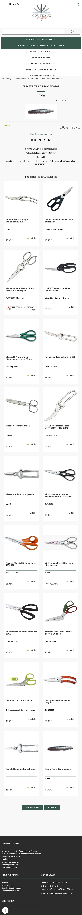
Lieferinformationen (10, 862)
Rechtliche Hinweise (10, 891)
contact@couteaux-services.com (57, 893)
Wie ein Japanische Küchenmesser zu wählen (21, 854)
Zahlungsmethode (10, 865)
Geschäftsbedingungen (12, 888)
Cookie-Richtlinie (9, 867)
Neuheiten (6, 859)
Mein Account (8, 885)
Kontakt (5, 882)
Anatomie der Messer (11, 856)
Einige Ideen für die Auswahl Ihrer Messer (19, 851)
